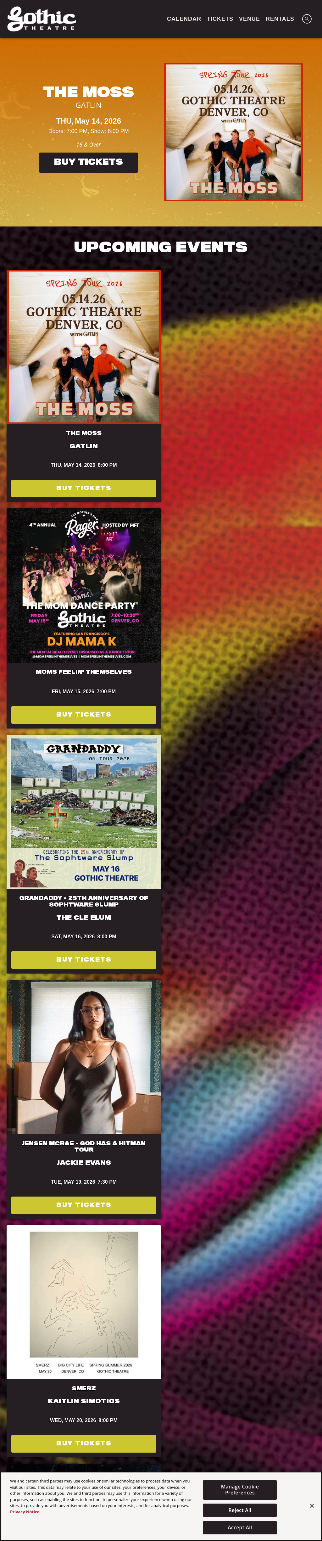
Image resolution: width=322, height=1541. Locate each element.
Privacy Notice (24, 1512)
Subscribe (44, 882)
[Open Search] (307, 19)
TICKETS (220, 19)
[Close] (312, 1506)
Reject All (240, 1510)
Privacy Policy (42, 862)
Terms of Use (278, 853)
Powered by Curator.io (277, 1245)
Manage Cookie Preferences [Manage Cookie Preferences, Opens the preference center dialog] (240, 1489)
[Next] (311, 132)
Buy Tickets (88, 162)
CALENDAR (184, 19)
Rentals (280, 19)
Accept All (240, 1527)
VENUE (249, 19)
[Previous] (11, 132)
